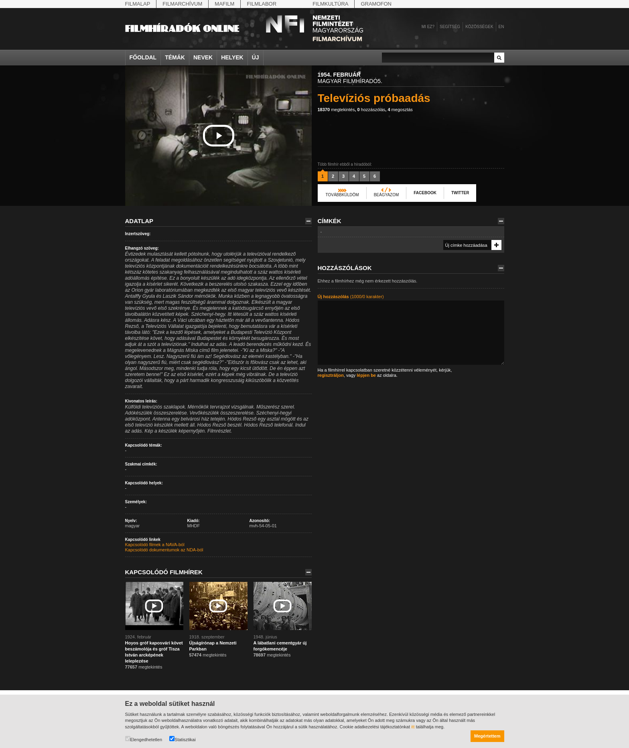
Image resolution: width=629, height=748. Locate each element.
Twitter (460, 193)
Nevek (203, 57)
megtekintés (336, 109)
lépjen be (366, 375)
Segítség (450, 26)
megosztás (400, 109)
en (501, 26)
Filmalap (137, 4)
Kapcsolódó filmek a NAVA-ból (155, 544)
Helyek (232, 57)
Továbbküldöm (342, 195)
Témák (175, 57)
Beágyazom (386, 195)
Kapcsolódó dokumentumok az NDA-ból (164, 549)
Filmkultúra (330, 4)
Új (255, 57)
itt (413, 726)
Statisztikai (182, 739)
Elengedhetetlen (143, 739)
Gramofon (376, 4)
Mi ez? (428, 26)
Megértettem (487, 736)
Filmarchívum (182, 4)
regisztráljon (331, 375)
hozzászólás (371, 109)
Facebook (425, 193)
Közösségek (479, 26)
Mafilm (224, 4)
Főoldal (143, 57)
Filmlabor (261, 4)
